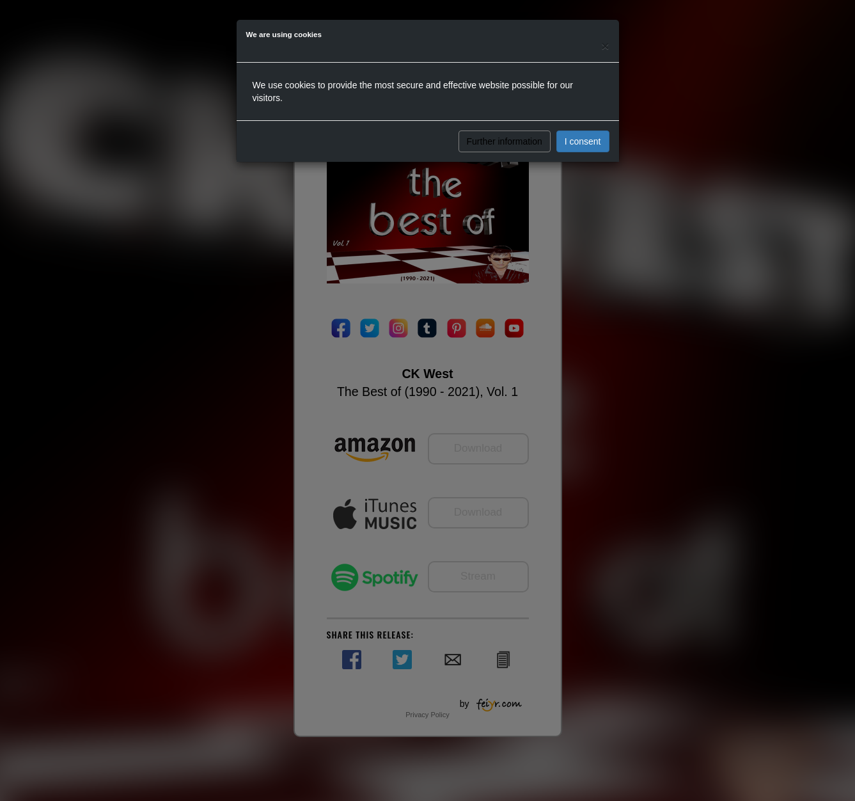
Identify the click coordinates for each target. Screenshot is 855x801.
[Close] (605, 45)
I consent (583, 141)
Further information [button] (504, 141)
